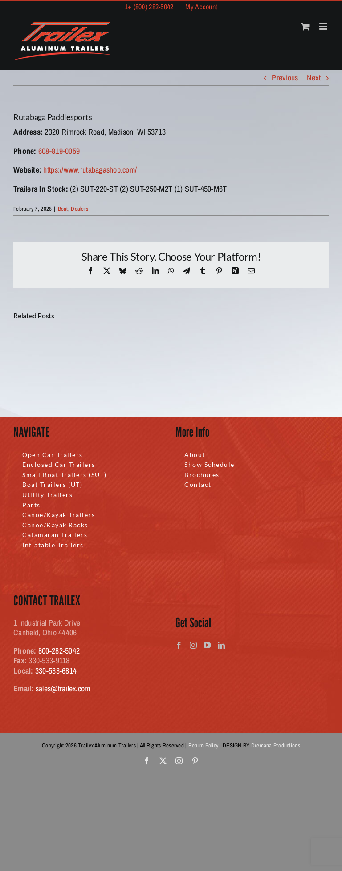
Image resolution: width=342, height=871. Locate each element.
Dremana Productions (275, 745)
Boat (63, 209)
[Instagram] (193, 645)
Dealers (79, 209)
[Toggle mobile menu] (324, 26)
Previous (285, 77)
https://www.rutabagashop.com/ (90, 169)
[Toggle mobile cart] (305, 26)
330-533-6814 (56, 670)
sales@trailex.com (63, 688)
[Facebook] (179, 645)
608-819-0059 (59, 151)
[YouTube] (207, 645)
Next (314, 77)
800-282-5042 (59, 650)
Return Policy (203, 745)
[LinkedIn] (221, 645)
